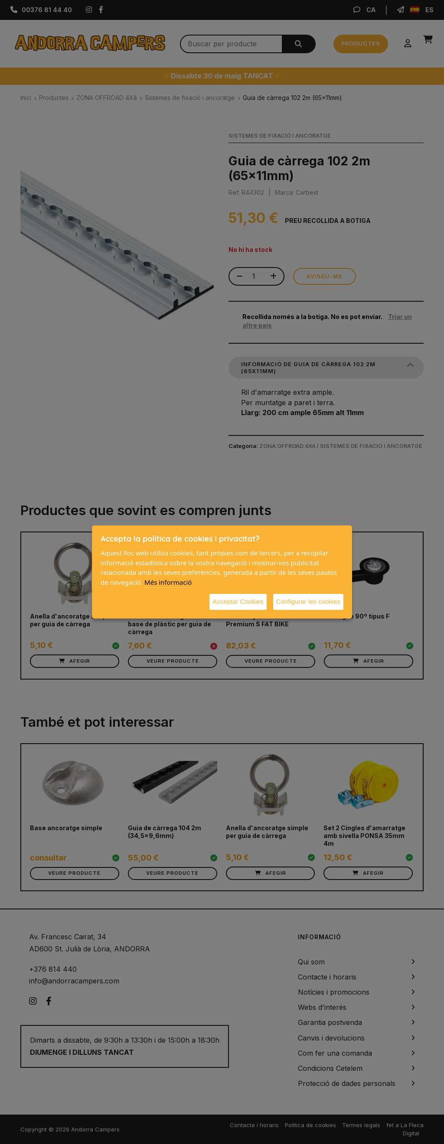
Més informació (168, 582)
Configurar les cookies (308, 601)
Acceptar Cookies (238, 601)
